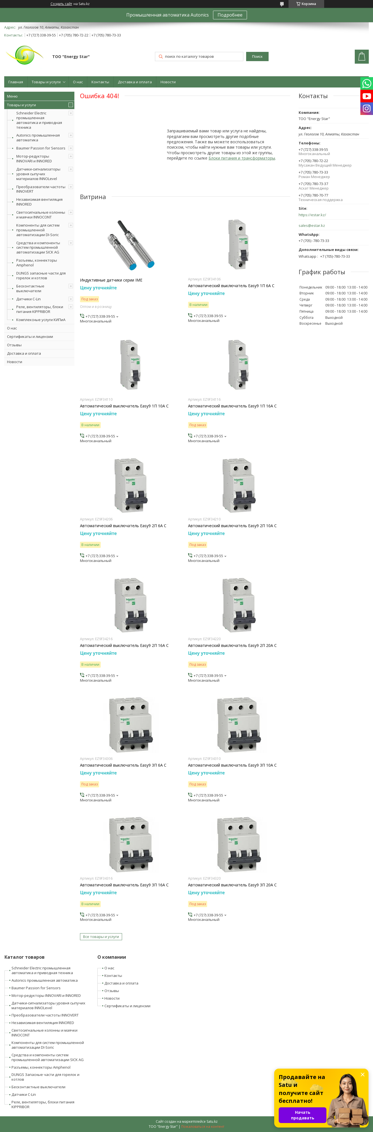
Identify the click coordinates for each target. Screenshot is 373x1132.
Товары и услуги (46, 81)
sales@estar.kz (312, 225)
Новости (168, 81)
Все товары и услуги (101, 936)
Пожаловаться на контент (202, 1126)
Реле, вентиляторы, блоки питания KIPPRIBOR (39, 309)
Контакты (100, 81)
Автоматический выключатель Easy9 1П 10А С (124, 406)
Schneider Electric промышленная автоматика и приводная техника (39, 120)
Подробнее (230, 15)
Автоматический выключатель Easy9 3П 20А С (232, 884)
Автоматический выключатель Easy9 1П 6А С (231, 285)
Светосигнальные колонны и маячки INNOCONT (40, 215)
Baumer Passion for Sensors (40, 148)
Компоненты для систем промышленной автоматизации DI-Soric (38, 230)
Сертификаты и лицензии (30, 336)
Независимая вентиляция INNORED (39, 202)
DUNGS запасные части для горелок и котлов (41, 275)
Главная (15, 81)
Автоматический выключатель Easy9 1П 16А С (232, 406)
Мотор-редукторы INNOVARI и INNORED (34, 158)
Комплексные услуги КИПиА (40, 319)
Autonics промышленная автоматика (38, 137)
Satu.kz (212, 1121)
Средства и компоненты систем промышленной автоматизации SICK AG (38, 247)
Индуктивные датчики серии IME (111, 280)
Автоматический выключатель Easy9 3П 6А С (123, 765)
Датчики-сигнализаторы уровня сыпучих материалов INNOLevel (38, 174)
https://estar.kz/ (312, 215)
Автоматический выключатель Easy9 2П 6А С (123, 525)
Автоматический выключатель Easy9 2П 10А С (232, 525)
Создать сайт (61, 4)
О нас (78, 81)
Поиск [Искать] (257, 56)
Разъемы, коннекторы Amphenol (36, 263)
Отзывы (14, 344)
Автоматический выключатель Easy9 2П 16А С (124, 645)
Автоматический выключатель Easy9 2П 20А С (232, 645)
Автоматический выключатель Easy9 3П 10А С (232, 765)
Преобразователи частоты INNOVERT (40, 189)
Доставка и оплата (135, 81)
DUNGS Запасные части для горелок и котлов (45, 1077)
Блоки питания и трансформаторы (242, 158)
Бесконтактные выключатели (30, 288)
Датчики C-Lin (28, 298)
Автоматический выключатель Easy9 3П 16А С (124, 884)
